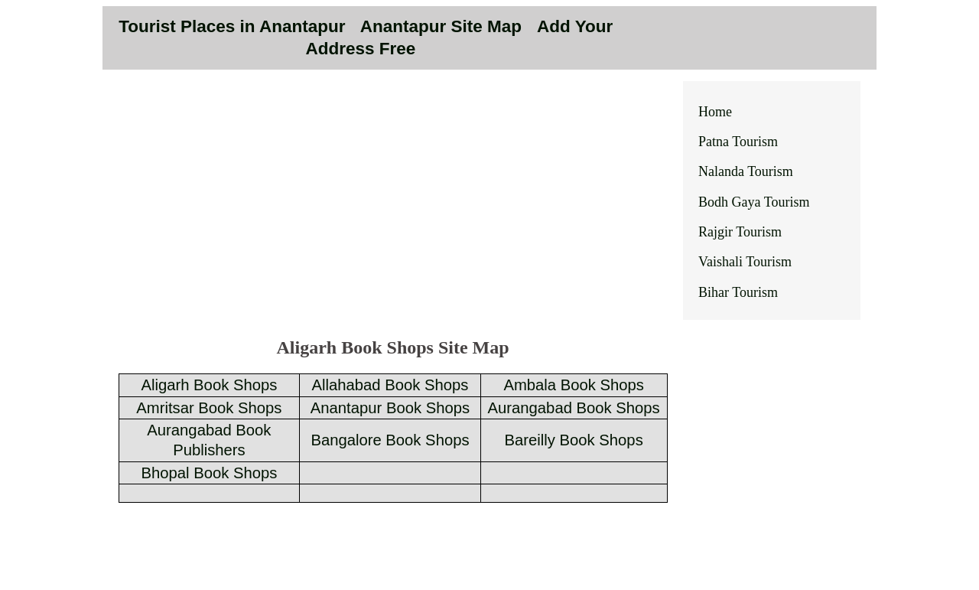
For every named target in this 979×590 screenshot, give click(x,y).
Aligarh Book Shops (209, 384)
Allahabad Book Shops (390, 384)
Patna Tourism (738, 141)
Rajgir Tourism (740, 232)
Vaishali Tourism (745, 261)
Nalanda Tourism (745, 171)
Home (715, 111)
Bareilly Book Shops (574, 440)
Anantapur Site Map (443, 26)
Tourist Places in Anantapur (232, 26)
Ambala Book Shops (573, 384)
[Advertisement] (393, 216)
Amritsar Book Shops (208, 407)
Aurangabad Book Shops (574, 407)
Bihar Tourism (738, 292)
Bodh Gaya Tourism (753, 202)
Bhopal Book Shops (209, 473)
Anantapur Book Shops (390, 407)
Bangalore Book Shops (390, 440)
